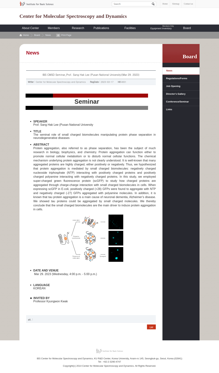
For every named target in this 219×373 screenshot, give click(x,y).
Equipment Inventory (160, 28)
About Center (30, 28)
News (48, 35)
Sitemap (175, 4)
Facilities (130, 28)
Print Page (66, 35)
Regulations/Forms (176, 78)
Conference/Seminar (177, 101)
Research (78, 28)
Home (165, 4)
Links (169, 109)
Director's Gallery (176, 94)
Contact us (188, 4)
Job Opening (173, 86)
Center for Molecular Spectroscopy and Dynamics (73, 16)
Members (54, 28)
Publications (101, 28)
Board (187, 28)
